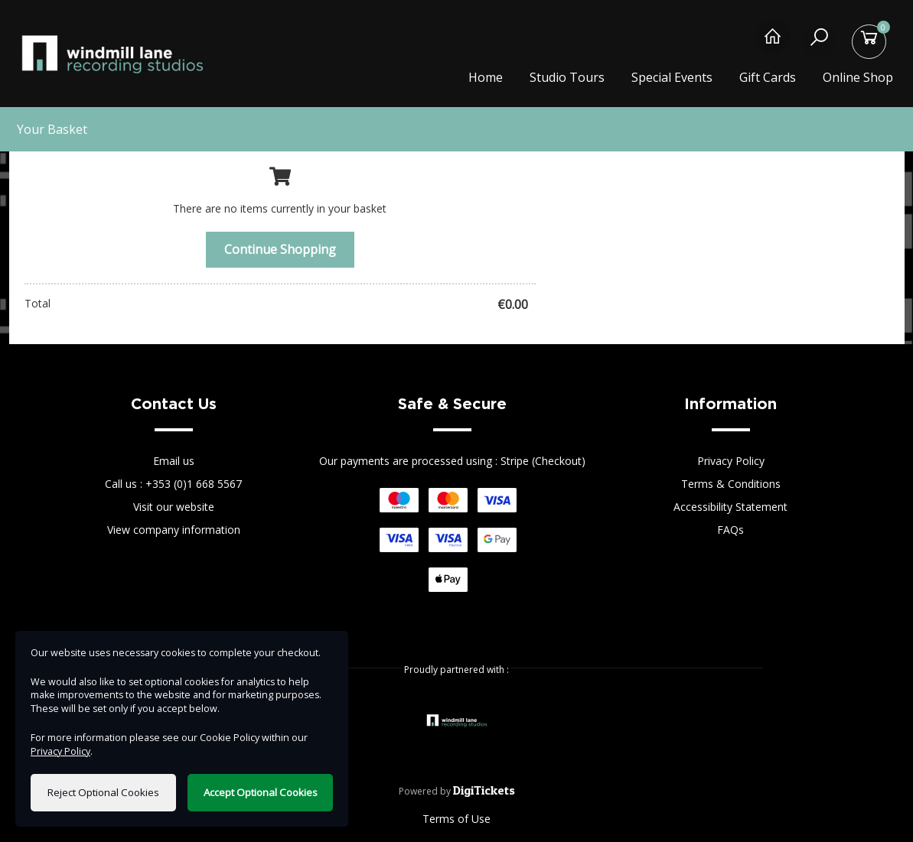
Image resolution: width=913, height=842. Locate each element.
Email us (173, 461)
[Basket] (872, 44)
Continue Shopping (280, 249)
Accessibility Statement (730, 506)
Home (485, 77)
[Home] (772, 44)
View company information (173, 529)
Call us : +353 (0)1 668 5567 (173, 483)
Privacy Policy (731, 461)
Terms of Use (456, 818)
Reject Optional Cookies (103, 792)
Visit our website (173, 506)
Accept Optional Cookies (261, 792)
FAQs (730, 529)
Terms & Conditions (731, 483)
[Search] (822, 44)
